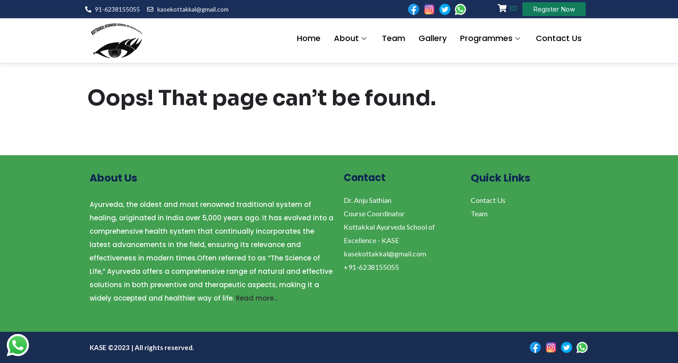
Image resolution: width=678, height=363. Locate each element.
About (351, 38)
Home (309, 38)
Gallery (433, 38)
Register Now (554, 9)
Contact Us (559, 38)
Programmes (491, 38)
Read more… (257, 298)
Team (393, 38)
